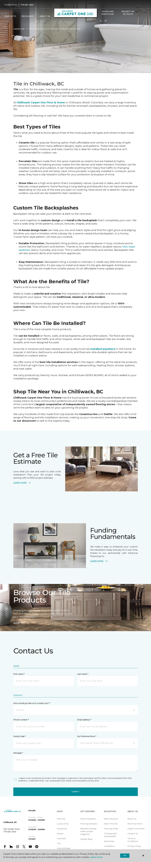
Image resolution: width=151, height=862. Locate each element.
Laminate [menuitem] (61, 838)
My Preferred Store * (86, 736)
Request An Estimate (127, 12)
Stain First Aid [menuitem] (110, 824)
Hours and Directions (108, 12)
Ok (124, 855)
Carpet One (18, 29)
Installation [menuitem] (109, 846)
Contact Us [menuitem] (132, 833)
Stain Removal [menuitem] (111, 819)
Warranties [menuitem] (109, 841)
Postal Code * (19, 736)
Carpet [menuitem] (60, 833)
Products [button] (10, 16)
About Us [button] (45, 16)
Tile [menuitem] (58, 843)
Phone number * (21, 720)
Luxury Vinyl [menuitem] (63, 824)
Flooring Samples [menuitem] (88, 824)
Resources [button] (28, 16)
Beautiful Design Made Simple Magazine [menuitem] (88, 831)
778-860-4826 (27, 5)
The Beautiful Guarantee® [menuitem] (110, 835)
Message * (18, 753)
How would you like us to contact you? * (31, 703)
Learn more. (96, 857)
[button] (100, 21)
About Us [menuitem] (131, 819)
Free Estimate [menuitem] (63, 848)
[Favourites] (105, 21)
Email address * (84, 720)
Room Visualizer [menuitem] (88, 819)
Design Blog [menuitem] (86, 839)
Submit (75, 791)
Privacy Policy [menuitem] (134, 846)
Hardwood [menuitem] (62, 828)
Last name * (82, 674)
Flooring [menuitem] (61, 819)
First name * (19, 674)
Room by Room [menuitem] (134, 824)
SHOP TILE (21, 623)
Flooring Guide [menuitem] (111, 828)
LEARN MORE (22, 482)
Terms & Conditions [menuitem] (132, 839)
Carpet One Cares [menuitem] (136, 828)
